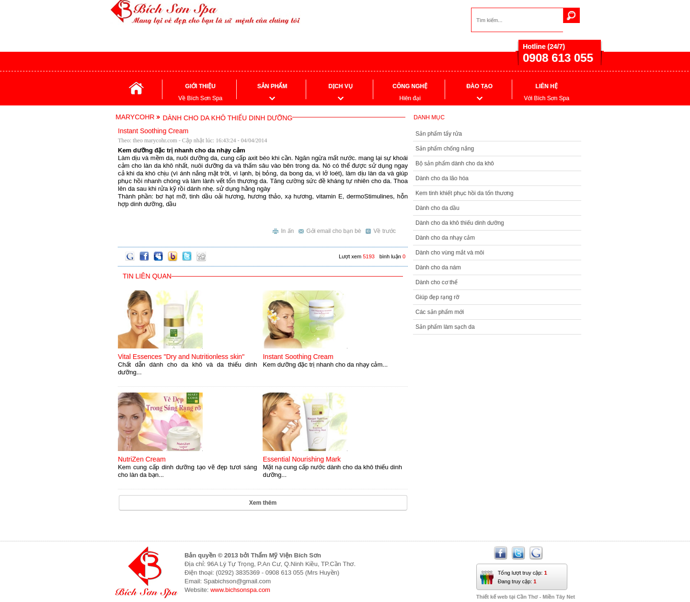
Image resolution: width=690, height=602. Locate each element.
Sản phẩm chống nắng (444, 148)
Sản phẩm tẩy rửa (438, 133)
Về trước (381, 229)
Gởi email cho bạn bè (330, 229)
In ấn (283, 229)
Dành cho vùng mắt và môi (449, 252)
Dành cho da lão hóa (442, 178)
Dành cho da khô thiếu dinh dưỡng (459, 223)
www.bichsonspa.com (240, 589)
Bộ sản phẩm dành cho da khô (454, 163)
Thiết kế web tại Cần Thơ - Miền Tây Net (525, 597)
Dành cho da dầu (437, 208)
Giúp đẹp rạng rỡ (437, 297)
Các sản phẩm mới (439, 312)
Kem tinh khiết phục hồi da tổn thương (464, 193)
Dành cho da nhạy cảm (445, 237)
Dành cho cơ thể (436, 282)
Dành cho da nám (438, 267)
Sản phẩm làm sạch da (445, 327)
